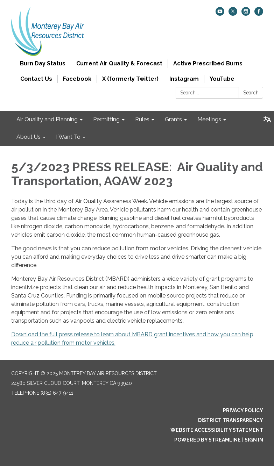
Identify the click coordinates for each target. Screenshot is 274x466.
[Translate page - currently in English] (267, 119)
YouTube (222, 79)
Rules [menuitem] (142, 119)
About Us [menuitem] (28, 137)
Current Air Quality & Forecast (119, 63)
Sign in (254, 440)
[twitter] (233, 13)
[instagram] (245, 13)
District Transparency (230, 420)
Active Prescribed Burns (208, 63)
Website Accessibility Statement (216, 430)
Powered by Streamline (207, 440)
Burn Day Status (42, 63)
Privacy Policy (243, 410)
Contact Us (36, 79)
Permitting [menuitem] (106, 119)
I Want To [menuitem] (68, 137)
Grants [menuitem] (173, 119)
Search (251, 92)
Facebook (77, 79)
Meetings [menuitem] (209, 119)
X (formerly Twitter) (130, 79)
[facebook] (258, 13)
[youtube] (220, 13)
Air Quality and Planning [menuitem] (47, 119)
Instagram (184, 79)
